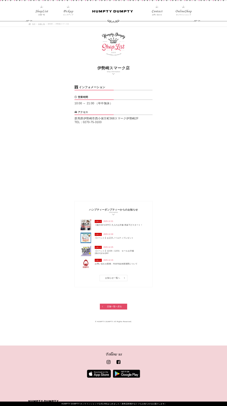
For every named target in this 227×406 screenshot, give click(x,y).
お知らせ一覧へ (112, 278)
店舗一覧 (41, 24)
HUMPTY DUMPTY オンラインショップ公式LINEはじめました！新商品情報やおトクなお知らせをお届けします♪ (114, 404)
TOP (33, 24)
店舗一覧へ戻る (114, 306)
